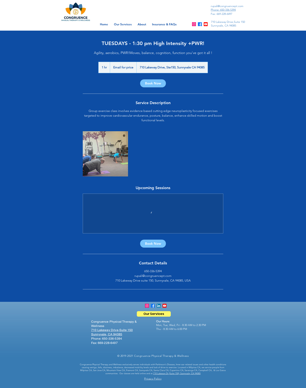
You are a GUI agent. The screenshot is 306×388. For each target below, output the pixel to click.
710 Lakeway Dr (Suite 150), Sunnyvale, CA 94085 (177, 373)
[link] (153, 83)
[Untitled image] (105, 153)
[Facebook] (200, 24)
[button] (142, 24)
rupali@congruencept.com (227, 6)
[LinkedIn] (159, 306)
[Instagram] (194, 24)
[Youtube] (206, 24)
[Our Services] (154, 314)
